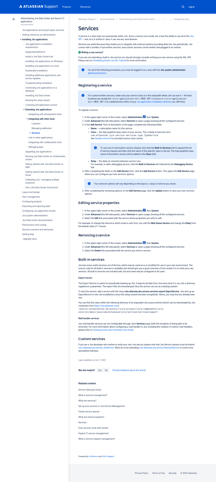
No (106, 370)
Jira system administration (35, 215)
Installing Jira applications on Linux (42, 66)
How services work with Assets (93, 428)
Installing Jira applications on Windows (44, 61)
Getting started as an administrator (39, 35)
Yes (100, 370)
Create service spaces (88, 411)
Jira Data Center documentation (37, 220)
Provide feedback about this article (129, 370)
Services (36, 133)
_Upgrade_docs (29, 239)
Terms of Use (158, 473)
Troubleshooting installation (38, 83)
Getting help (28, 234)
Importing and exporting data (36, 206)
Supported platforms (35, 52)
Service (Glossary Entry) (89, 389)
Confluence (93, 456)
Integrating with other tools (42, 119)
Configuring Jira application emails (39, 211)
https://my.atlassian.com (106, 306)
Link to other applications (41, 137)
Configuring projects (32, 201)
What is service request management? (96, 439)
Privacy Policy (141, 473)
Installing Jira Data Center (37, 95)
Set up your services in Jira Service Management (101, 406)
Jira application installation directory (154, 102)
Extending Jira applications (38, 109)
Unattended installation (36, 70)
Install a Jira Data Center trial (39, 56)
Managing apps (36, 147)
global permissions (97, 73)
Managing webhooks (42, 128)
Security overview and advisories (37, 229)
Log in (192, 7)
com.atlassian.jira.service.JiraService (96, 347)
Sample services (103, 138)
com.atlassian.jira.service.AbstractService (159, 347)
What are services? (87, 400)
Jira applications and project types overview (43, 30)
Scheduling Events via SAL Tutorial (109, 60)
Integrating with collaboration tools (45, 142)
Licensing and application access (41, 105)
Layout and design (31, 192)
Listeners (36, 123)
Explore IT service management (93, 433)
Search (183, 6)
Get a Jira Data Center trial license (41, 187)
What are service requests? (91, 417)
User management (31, 197)
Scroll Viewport (108, 456)
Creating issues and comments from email (113, 330)
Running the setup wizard (37, 100)
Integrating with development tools (45, 114)
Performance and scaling (34, 225)
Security (173, 473)
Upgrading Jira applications (38, 151)
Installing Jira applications (35, 39)
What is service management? (92, 395)
